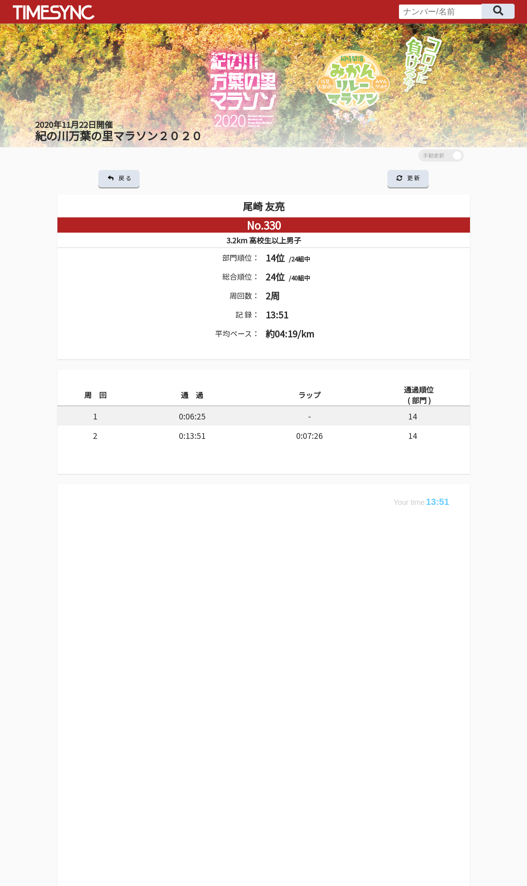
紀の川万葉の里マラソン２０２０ (118, 131)
